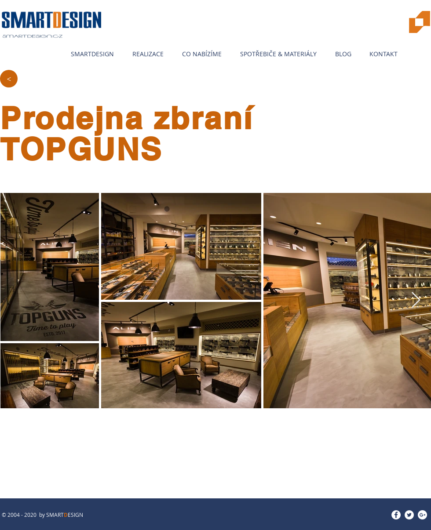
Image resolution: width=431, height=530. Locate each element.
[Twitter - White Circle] (409, 514)
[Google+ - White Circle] (422, 514)
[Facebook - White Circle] (396, 514)
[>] (9, 78)
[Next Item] (416, 300)
